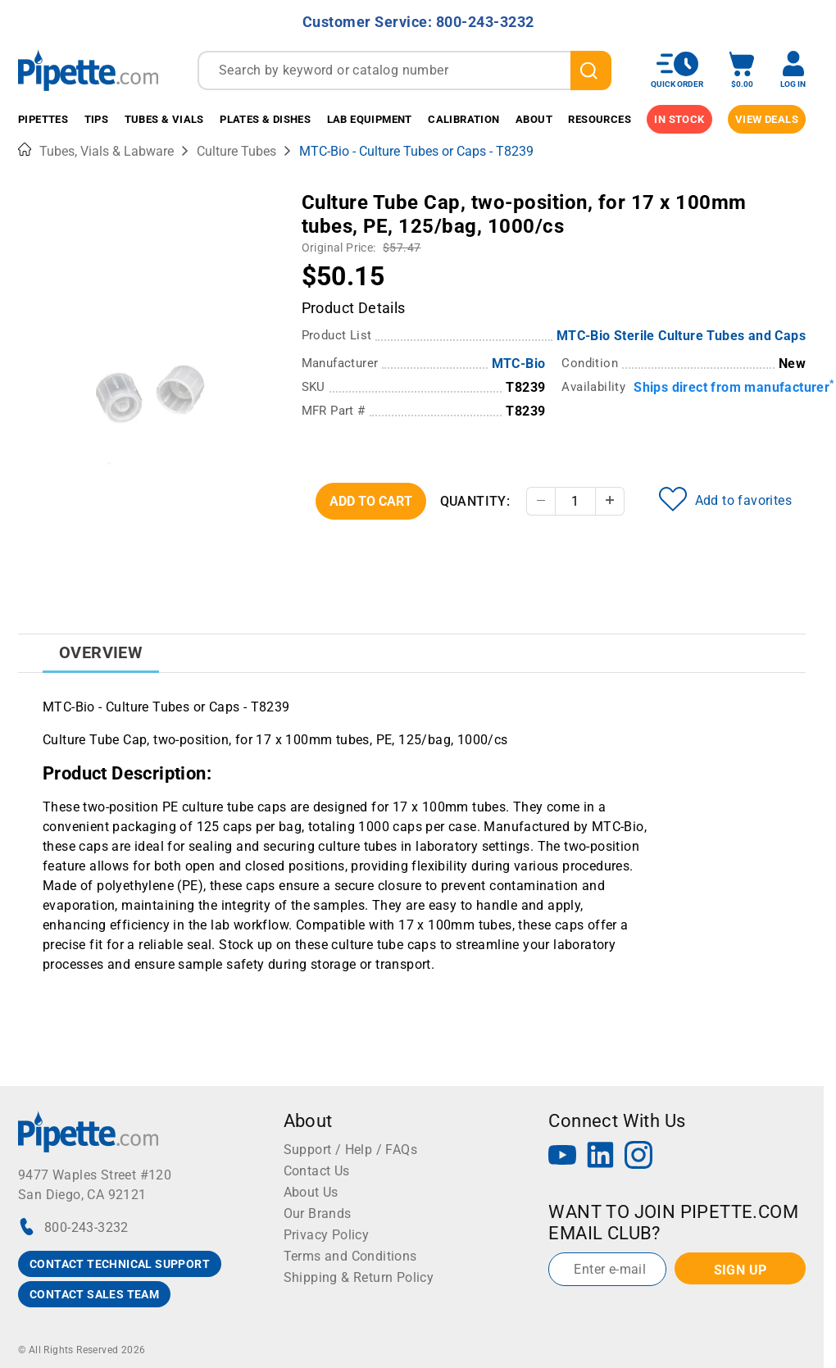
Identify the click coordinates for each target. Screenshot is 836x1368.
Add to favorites (725, 499)
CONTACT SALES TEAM (94, 1294)
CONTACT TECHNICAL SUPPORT (120, 1263)
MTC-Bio (519, 363)
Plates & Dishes (265, 119)
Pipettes (43, 119)
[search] (590, 70)
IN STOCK (679, 119)
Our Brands (318, 1213)
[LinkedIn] (601, 1157)
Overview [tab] (101, 652)
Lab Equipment (369, 119)
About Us (311, 1192)
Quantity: (475, 501)
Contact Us (317, 1171)
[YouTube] (562, 1157)
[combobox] (404, 70)
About (534, 119)
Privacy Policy (327, 1235)
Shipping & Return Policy (359, 1277)
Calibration (463, 119)
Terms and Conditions (350, 1256)
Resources (599, 119)
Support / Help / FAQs (350, 1149)
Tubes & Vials (164, 119)
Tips (96, 119)
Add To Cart (370, 501)
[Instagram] (638, 1157)
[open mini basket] (741, 70)
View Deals (766, 119)
